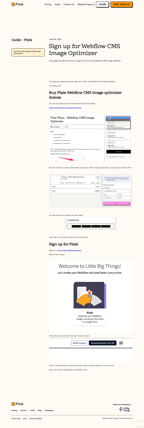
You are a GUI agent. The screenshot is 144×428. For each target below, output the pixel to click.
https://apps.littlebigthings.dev (69, 250)
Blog (39, 410)
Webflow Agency (86, 4)
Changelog (49, 410)
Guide (57, 4)
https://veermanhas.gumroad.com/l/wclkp (65, 108)
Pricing (47, 4)
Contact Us (68, 4)
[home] (17, 4)
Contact (23, 410)
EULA (25, 418)
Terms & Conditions (35, 418)
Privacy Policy (16, 418)
